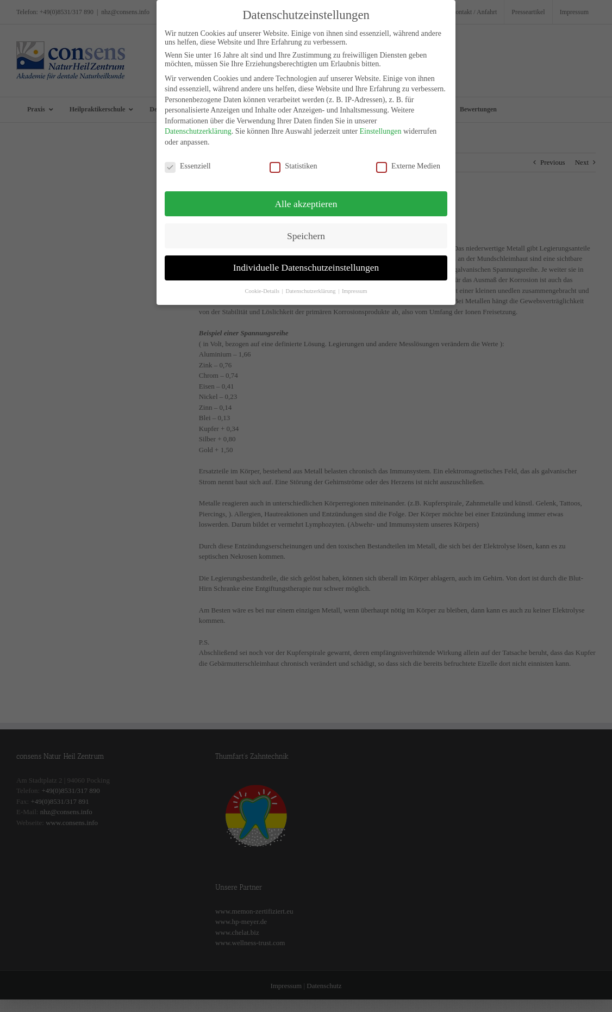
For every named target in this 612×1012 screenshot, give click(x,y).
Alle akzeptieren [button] (305, 197)
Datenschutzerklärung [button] (311, 285)
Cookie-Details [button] (262, 285)
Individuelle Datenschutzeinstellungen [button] (306, 261)
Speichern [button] (306, 229)
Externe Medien (408, 160)
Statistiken (293, 160)
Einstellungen (380, 125)
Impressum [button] (354, 285)
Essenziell (188, 160)
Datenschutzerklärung (198, 125)
